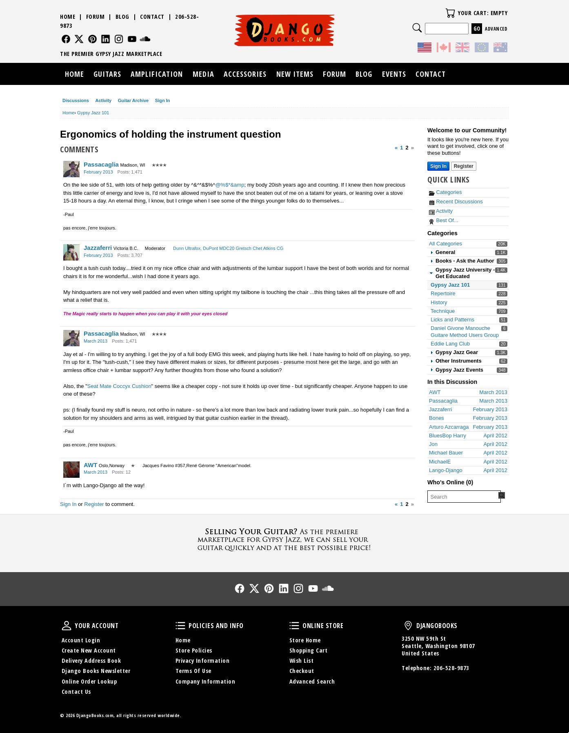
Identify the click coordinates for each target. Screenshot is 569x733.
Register (94, 504)
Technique (443, 311)
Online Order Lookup (89, 681)
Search (417, 27)
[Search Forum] (501, 495)
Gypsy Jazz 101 (450, 285)
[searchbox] (464, 496)
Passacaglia (101, 164)
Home (67, 16)
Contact (152, 16)
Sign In (162, 100)
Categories (445, 192)
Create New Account (89, 650)
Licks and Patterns (452, 319)
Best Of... (443, 220)
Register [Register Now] (463, 166)
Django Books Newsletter (96, 671)
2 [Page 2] (407, 148)
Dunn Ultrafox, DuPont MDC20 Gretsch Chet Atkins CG (228, 248)
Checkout (301, 671)
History (439, 302)
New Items (294, 74)
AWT (90, 464)
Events (394, 74)
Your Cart (450, 13)
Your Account (66, 625)
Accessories (245, 74)
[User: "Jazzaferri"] (71, 252)
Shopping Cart (308, 650)
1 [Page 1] (401, 148)
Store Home (305, 640)
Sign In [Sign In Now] (438, 166)
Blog (122, 16)
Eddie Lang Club (450, 344)
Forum (95, 16)
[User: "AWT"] (71, 469)
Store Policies (194, 650)
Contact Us (76, 691)
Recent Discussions (456, 201)
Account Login (81, 640)
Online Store (294, 625)
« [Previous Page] (396, 148)
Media (203, 74)
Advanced (496, 29)
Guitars (107, 74)
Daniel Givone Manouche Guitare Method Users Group (465, 331)
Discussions (75, 100)
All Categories (445, 244)
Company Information (206, 681)
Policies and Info (180, 625)
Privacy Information (203, 660)
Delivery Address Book (91, 660)
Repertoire (443, 293)
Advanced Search (312, 681)
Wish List (301, 660)
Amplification (157, 74)
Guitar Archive (133, 100)
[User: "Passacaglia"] (71, 169)
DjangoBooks (408, 625)
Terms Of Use (193, 671)
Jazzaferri (98, 247)
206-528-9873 (451, 668)
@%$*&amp (229, 185)
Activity (103, 100)
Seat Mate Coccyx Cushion (119, 386)
